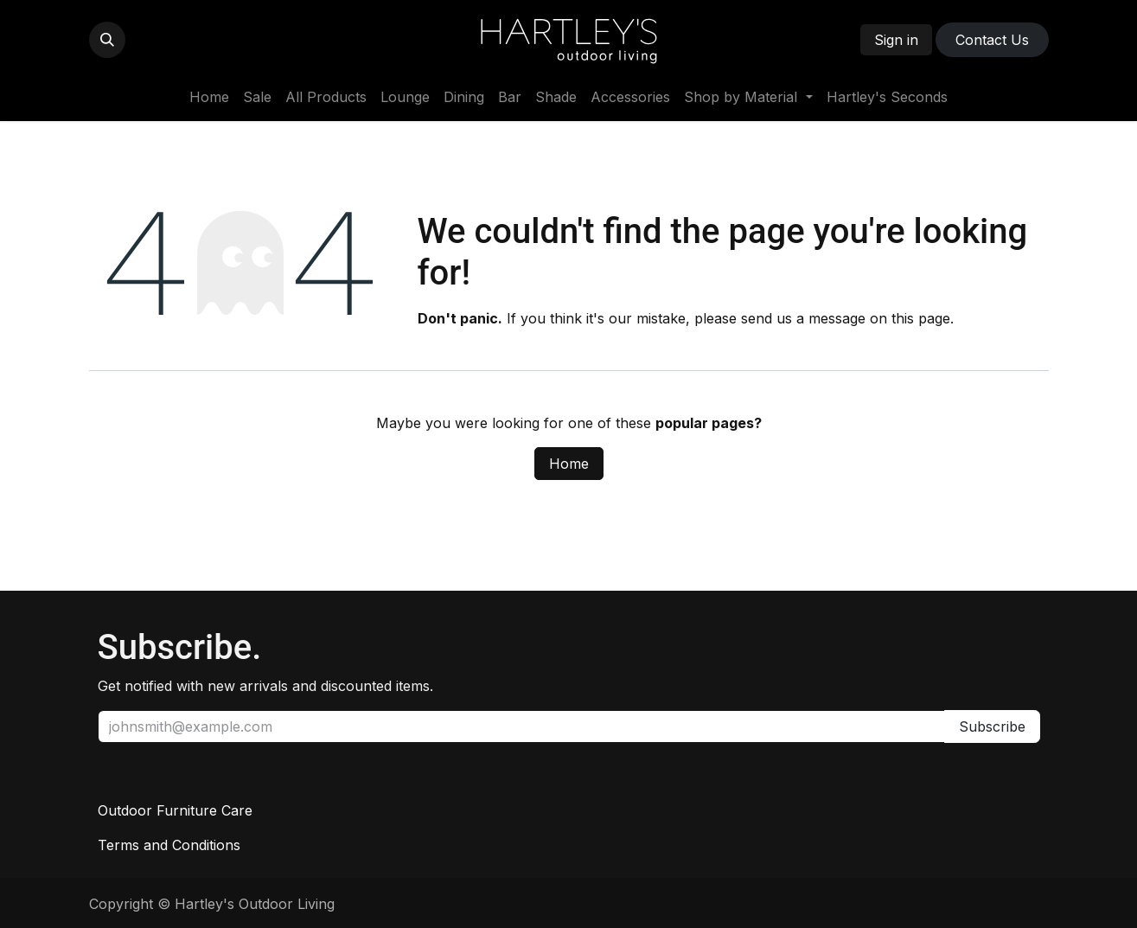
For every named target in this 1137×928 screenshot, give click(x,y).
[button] (107, 40)
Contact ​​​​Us (992, 39)
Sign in (896, 39)
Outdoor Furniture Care (175, 810)
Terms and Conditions (169, 845)
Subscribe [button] (992, 726)
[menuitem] (209, 97)
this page (920, 318)
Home (569, 463)
